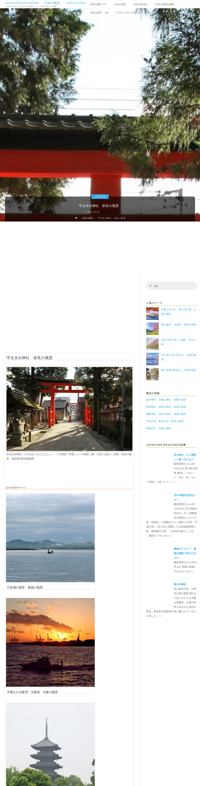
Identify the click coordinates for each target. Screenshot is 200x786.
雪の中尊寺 (180, 584)
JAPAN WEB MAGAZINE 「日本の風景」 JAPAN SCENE (45, 3)
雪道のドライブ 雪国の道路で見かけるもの (185, 554)
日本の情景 (100, 196)
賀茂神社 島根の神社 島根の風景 (166, 407)
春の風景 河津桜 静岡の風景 (178, 324)
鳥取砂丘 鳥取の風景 (158, 428)
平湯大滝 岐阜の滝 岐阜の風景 (165, 421)
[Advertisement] (100, 246)
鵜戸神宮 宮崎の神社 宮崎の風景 (166, 400)
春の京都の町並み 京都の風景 (178, 370)
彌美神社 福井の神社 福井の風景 (166, 414)
